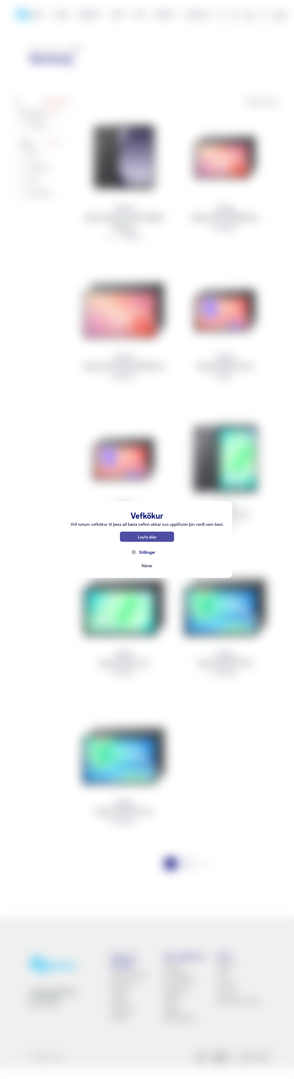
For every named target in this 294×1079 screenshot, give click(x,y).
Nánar (147, 565)
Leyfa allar (147, 537)
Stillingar (147, 552)
